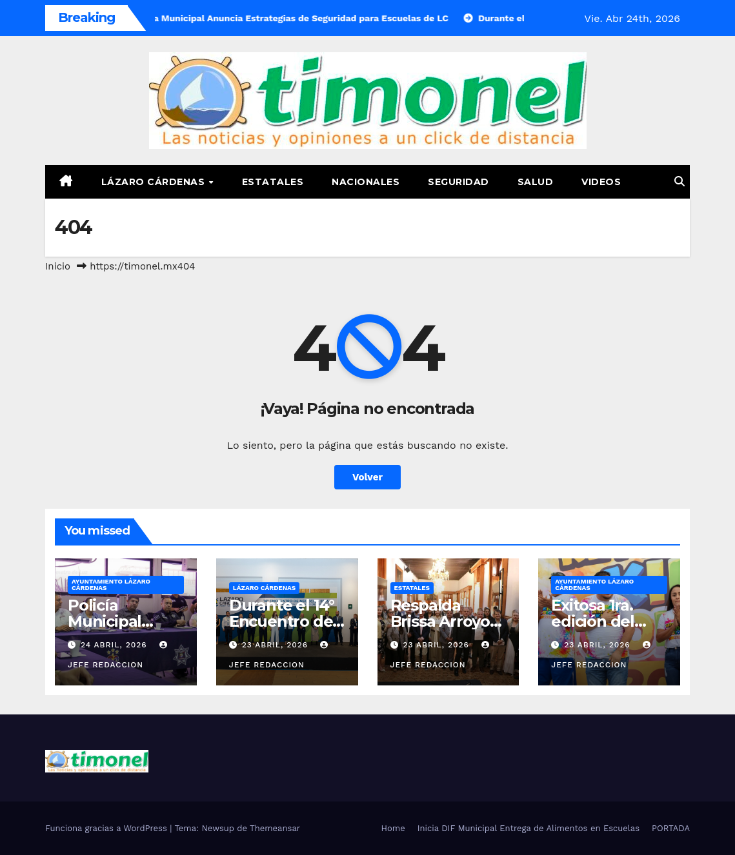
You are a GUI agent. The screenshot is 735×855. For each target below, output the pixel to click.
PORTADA (671, 828)
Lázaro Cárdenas (154, 182)
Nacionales (365, 182)
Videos (601, 182)
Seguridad (458, 182)
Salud (536, 182)
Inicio (57, 266)
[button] (679, 181)
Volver (367, 477)
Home (393, 828)
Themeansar (275, 828)
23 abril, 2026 (276, 644)
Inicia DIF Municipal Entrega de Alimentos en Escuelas (528, 828)
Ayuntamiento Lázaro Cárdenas (111, 584)
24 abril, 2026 (115, 644)
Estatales (273, 182)
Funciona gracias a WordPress (107, 828)
